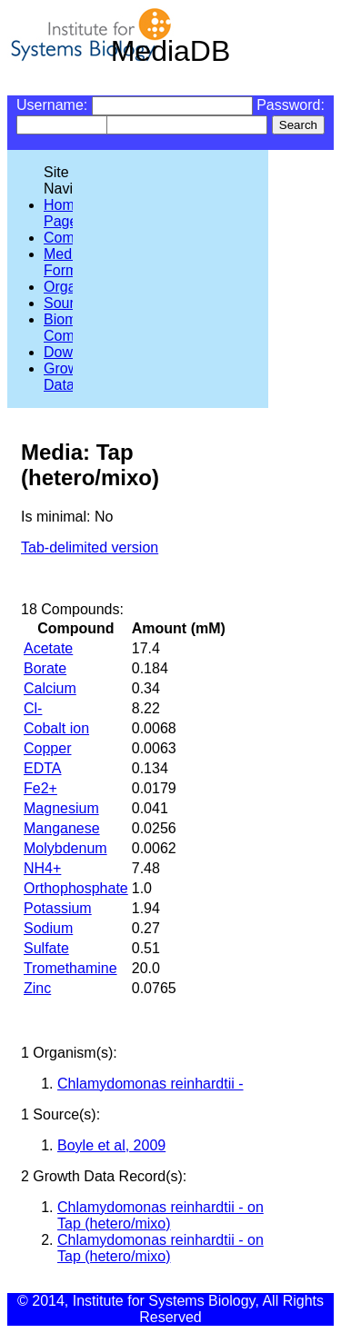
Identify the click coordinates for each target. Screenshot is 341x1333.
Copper (47, 748)
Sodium (48, 928)
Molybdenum (65, 848)
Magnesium (61, 808)
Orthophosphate (76, 888)
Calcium (50, 688)
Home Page (63, 213)
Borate (45, 668)
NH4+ (42, 868)
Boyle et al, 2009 (111, 1145)
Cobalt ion (56, 728)
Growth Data (67, 377)
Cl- (33, 708)
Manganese (62, 828)
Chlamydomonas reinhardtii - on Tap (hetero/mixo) (160, 1215)
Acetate (48, 648)
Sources (70, 303)
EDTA (42, 768)
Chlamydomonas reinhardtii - (150, 1083)
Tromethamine (70, 968)
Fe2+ (40, 788)
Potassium (58, 908)
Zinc (37, 988)
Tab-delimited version (89, 547)
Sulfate (46, 948)
